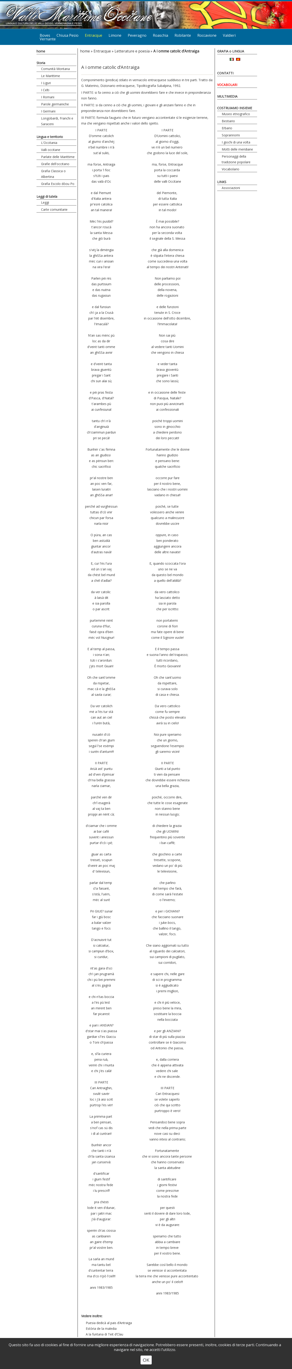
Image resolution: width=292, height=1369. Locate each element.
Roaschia (160, 35)
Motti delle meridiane (237, 149)
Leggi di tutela (46, 196)
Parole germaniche (55, 104)
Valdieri (229, 35)
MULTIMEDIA (227, 96)
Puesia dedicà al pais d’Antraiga (109, 1323)
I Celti (45, 90)
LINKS (221, 182)
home (40, 51)
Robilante (183, 35)
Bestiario (228, 121)
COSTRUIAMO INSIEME (234, 108)
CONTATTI (225, 73)
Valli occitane (50, 150)
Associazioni (231, 188)
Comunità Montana (55, 69)
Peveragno (137, 35)
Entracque (93, 35)
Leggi (45, 202)
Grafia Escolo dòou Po (57, 184)
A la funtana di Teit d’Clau (104, 1334)
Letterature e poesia (132, 51)
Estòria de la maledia (101, 1328)
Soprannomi (231, 135)
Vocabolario (230, 169)
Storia (40, 63)
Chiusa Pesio (67, 35)
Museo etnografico (236, 114)
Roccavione (206, 35)
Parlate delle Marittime (58, 157)
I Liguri (46, 83)
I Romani (47, 97)
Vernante (48, 39)
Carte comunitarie (54, 209)
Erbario (227, 128)
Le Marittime (50, 76)
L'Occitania (49, 142)
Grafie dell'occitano (55, 164)
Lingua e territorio (49, 137)
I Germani (48, 111)
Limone (115, 35)
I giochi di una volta (236, 142)
